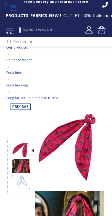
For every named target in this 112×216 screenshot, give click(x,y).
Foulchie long (17, 85)
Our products (17, 47)
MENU (10, 31)
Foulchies (14, 72)
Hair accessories (19, 60)
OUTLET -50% (77, 15)
